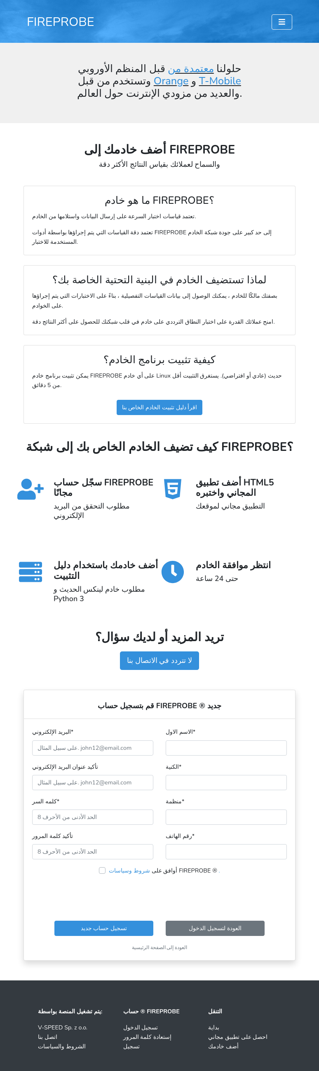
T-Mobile (220, 81)
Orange (171, 81)
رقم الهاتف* (180, 836)
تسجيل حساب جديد (104, 928)
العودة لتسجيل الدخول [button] (215, 928)
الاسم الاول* (180, 732)
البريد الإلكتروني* (52, 732)
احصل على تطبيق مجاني (237, 1037)
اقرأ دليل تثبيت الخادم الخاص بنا (159, 407)
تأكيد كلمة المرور (52, 836)
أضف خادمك (223, 1046)
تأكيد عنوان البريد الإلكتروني (65, 767)
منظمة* (175, 801)
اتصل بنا (47, 1037)
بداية (213, 1027)
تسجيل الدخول (140, 1027)
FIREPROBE (60, 21)
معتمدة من (191, 69)
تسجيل (131, 1046)
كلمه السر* (45, 801)
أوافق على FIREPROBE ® (164, 870)
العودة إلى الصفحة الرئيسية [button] (160, 947)
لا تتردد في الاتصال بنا (159, 660)
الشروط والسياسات (62, 1046)
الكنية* (173, 767)
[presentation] (159, 898)
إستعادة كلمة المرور (147, 1037)
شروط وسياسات (129, 870)
